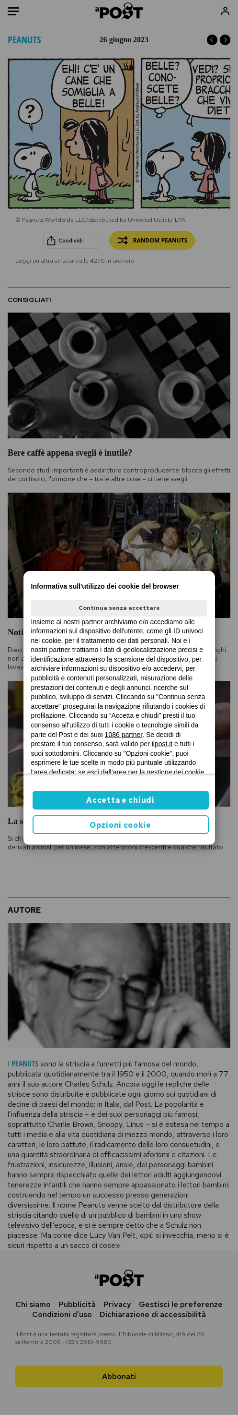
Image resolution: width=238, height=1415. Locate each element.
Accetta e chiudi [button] (120, 800)
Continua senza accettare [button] (119, 608)
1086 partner (124, 734)
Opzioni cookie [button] (120, 825)
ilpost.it (162, 744)
